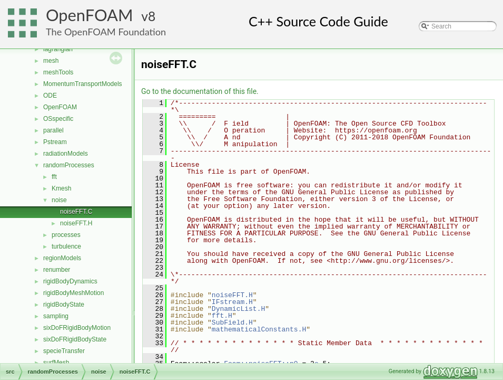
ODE (50, 95)
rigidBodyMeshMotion (73, 293)
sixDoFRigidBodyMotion (77, 327)
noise (59, 200)
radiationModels (65, 153)
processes (66, 235)
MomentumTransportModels (82, 84)
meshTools (58, 72)
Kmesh (61, 188)
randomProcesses (68, 165)
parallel (53, 130)
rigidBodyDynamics (70, 281)
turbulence (66, 246)
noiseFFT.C (76, 211)
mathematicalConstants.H (259, 329)
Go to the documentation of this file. (200, 91)
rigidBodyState (63, 304)
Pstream (55, 142)
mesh (50, 60)
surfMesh (56, 362)
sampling (55, 316)
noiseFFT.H (76, 223)
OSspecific (58, 118)
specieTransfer (64, 351)
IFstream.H (232, 302)
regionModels (62, 258)
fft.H (222, 315)
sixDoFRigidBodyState (74, 339)
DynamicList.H (238, 309)
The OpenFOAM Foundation (106, 31)
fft (54, 176)
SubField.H (232, 322)
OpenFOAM (89, 15)
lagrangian (58, 49)
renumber (56, 269)
